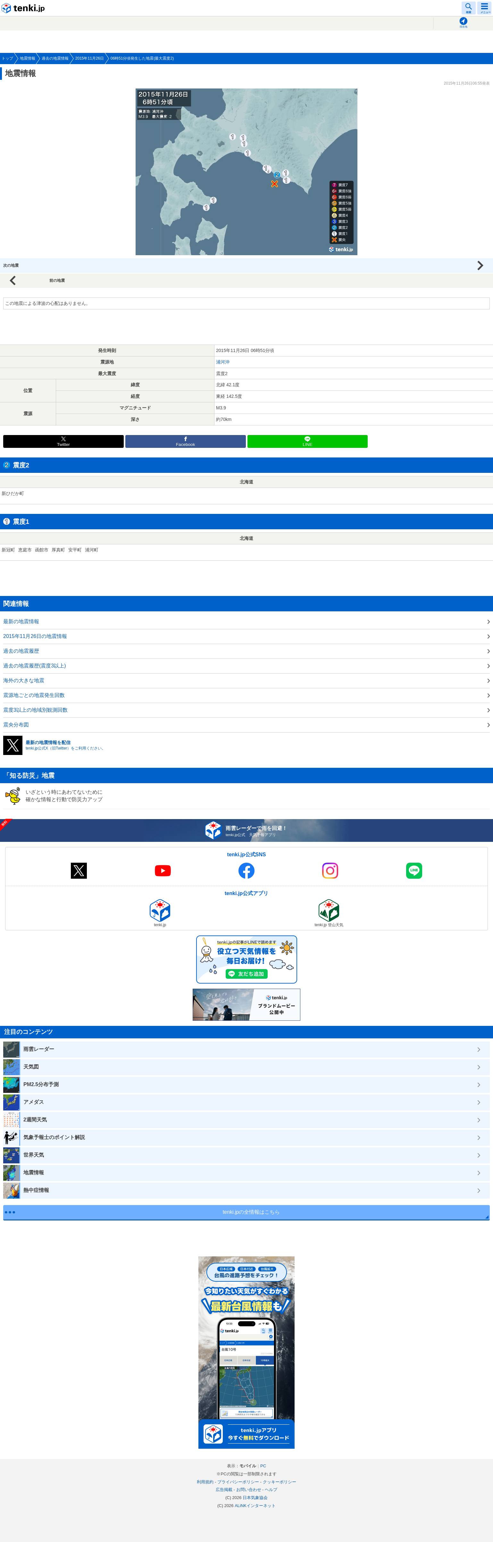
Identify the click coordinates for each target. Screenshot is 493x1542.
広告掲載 (224, 1489)
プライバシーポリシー (238, 1481)
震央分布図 (16, 724)
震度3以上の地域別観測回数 (35, 710)
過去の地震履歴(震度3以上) (34, 665)
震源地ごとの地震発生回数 (34, 695)
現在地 (463, 26)
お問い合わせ (248, 1489)
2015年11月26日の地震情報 (35, 636)
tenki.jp (24, 8)
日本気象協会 (255, 1497)
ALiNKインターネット (255, 1505)
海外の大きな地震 (23, 680)
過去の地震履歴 (21, 651)
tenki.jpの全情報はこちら (251, 1212)
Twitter (63, 444)
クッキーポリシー (279, 1481)
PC (263, 1465)
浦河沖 (223, 362)
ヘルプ (271, 1489)
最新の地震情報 (21, 621)
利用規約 (205, 1481)
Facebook (185, 444)
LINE (307, 444)
